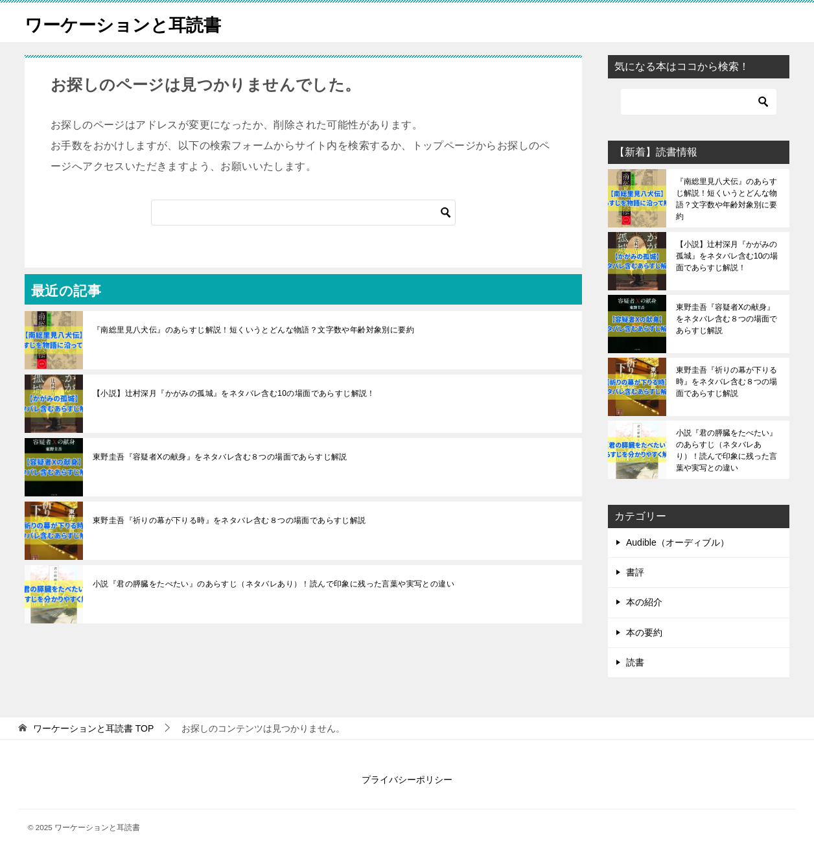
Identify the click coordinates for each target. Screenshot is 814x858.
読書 (635, 662)
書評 (635, 572)
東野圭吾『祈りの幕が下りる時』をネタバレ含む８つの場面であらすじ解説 (229, 520)
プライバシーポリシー (407, 779)
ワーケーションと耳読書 (133, 22)
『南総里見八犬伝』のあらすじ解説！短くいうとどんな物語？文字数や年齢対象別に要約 (253, 329)
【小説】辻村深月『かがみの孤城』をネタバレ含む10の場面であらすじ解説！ (234, 393)
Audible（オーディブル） (677, 542)
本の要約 (644, 632)
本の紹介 (644, 602)
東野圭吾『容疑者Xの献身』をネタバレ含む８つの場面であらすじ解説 (220, 456)
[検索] (303, 213)
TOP (93, 728)
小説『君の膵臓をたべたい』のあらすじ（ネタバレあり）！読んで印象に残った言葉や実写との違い (273, 583)
